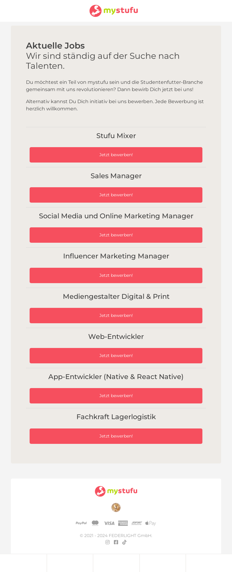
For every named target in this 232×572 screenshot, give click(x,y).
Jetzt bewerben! (116, 154)
